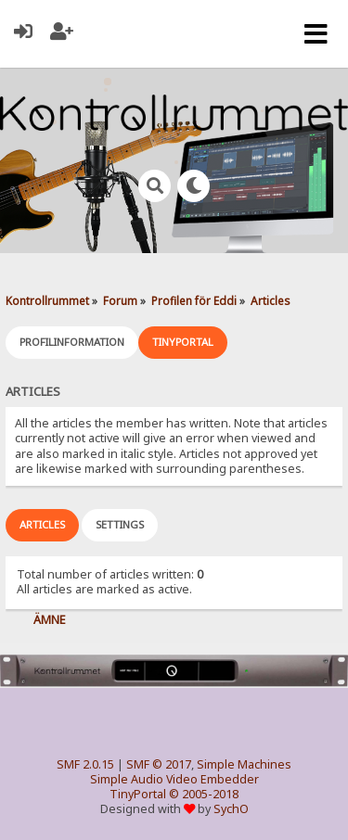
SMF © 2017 (158, 764)
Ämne (49, 620)
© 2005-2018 (203, 794)
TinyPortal (138, 794)
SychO (231, 809)
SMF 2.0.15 (85, 764)
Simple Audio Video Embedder (174, 779)
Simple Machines (244, 764)
